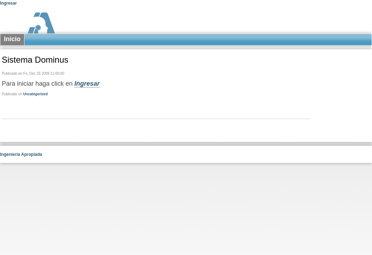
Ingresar (8, 3)
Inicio (12, 38)
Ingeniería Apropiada (21, 154)
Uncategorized (35, 94)
